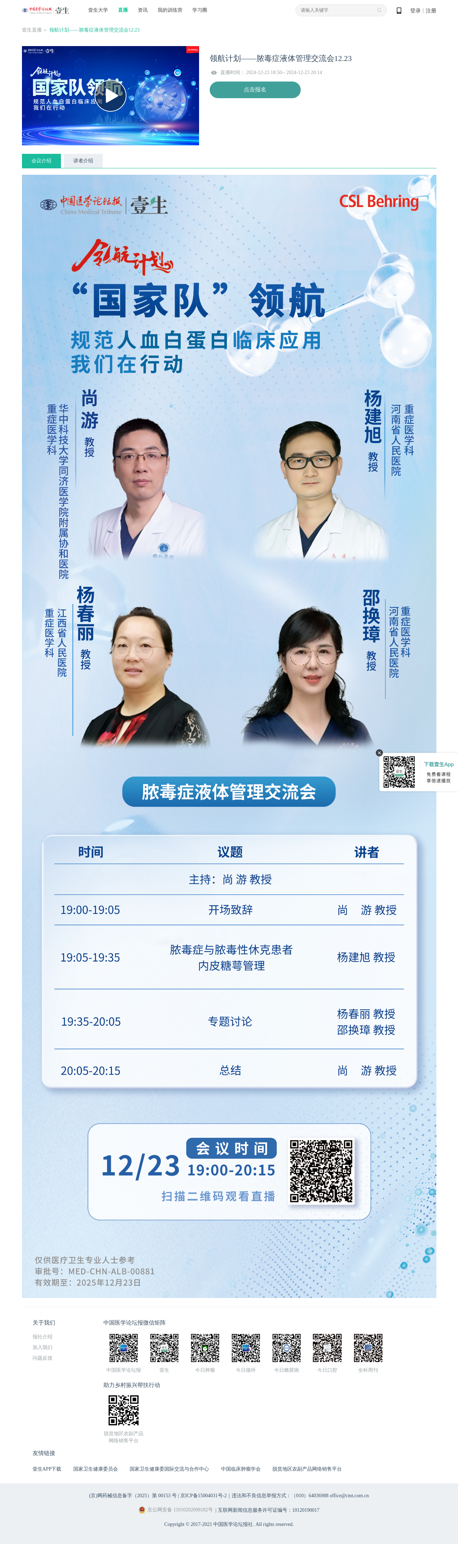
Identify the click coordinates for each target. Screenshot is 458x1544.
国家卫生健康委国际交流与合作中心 (169, 1469)
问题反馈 (42, 1358)
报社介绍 (42, 1336)
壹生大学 (98, 10)
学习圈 (199, 10)
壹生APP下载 (47, 1469)
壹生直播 (32, 30)
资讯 (143, 10)
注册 (431, 10)
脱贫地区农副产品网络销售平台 (307, 1469)
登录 (415, 10)
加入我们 (42, 1347)
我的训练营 (170, 10)
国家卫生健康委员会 (95, 1469)
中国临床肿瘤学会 (241, 1469)
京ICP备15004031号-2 (203, 1495)
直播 (123, 10)
